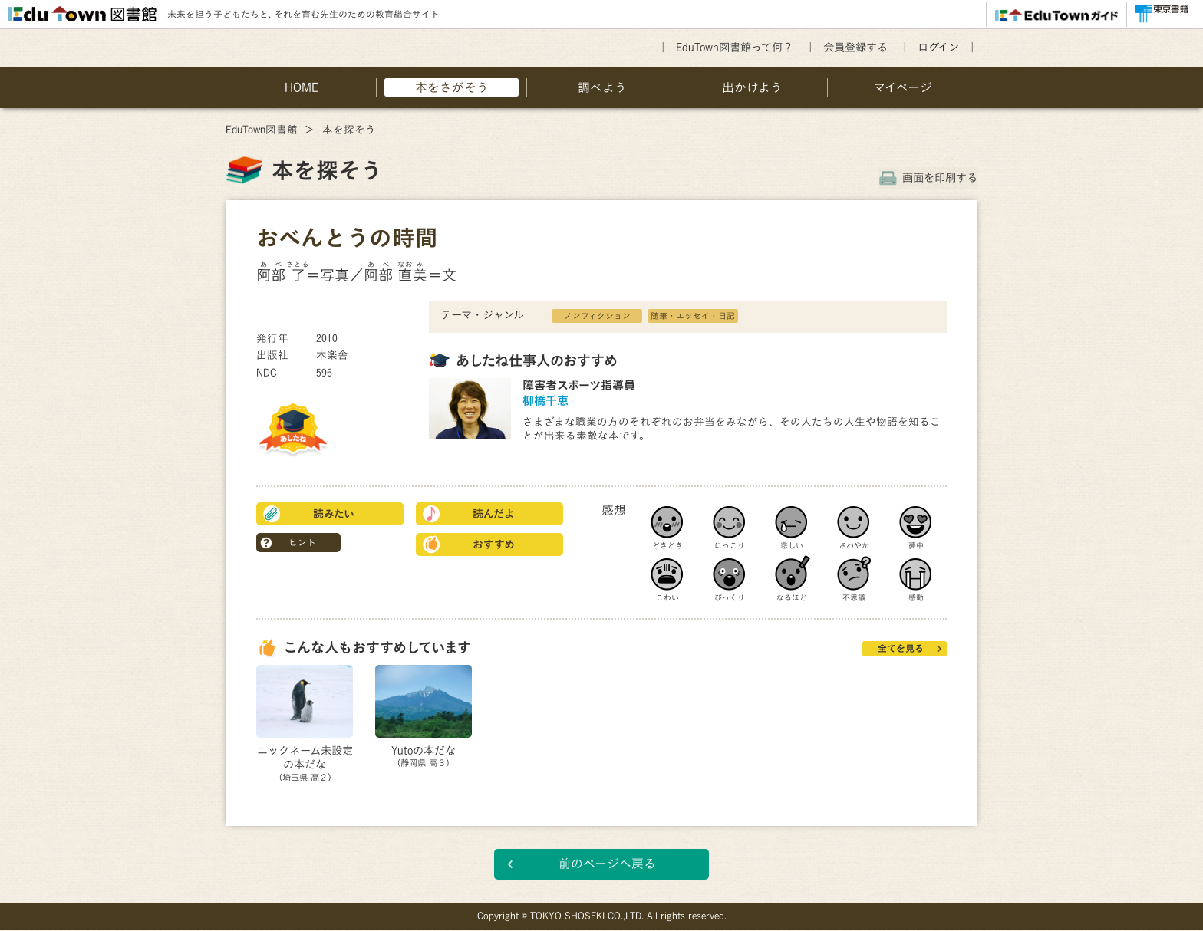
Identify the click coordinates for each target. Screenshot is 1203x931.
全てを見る (901, 648)
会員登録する (855, 47)
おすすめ (494, 544)
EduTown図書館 (262, 129)
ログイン (938, 47)
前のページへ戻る (607, 864)
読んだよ (494, 513)
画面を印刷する (939, 177)
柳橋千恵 (545, 400)
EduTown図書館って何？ (734, 47)
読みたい (333, 513)
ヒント (302, 542)
